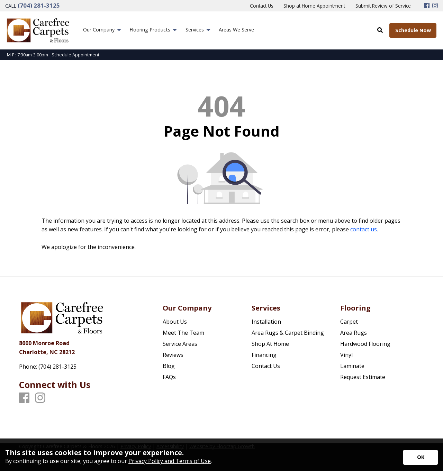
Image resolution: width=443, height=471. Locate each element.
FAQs (169, 377)
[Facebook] (427, 6)
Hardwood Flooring (365, 344)
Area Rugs (353, 332)
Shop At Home (270, 344)
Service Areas (180, 344)
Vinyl (346, 355)
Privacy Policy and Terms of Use (169, 461)
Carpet (349, 321)
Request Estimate (362, 377)
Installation (266, 321)
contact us (363, 229)
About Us (175, 321)
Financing (264, 355)
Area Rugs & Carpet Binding (288, 332)
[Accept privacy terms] (420, 457)
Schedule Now (413, 30)
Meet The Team (183, 332)
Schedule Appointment (75, 55)
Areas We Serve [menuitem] (236, 29)
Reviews (173, 355)
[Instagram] (435, 6)
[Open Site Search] (380, 30)
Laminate (352, 366)
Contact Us (266, 366)
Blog (169, 366)
